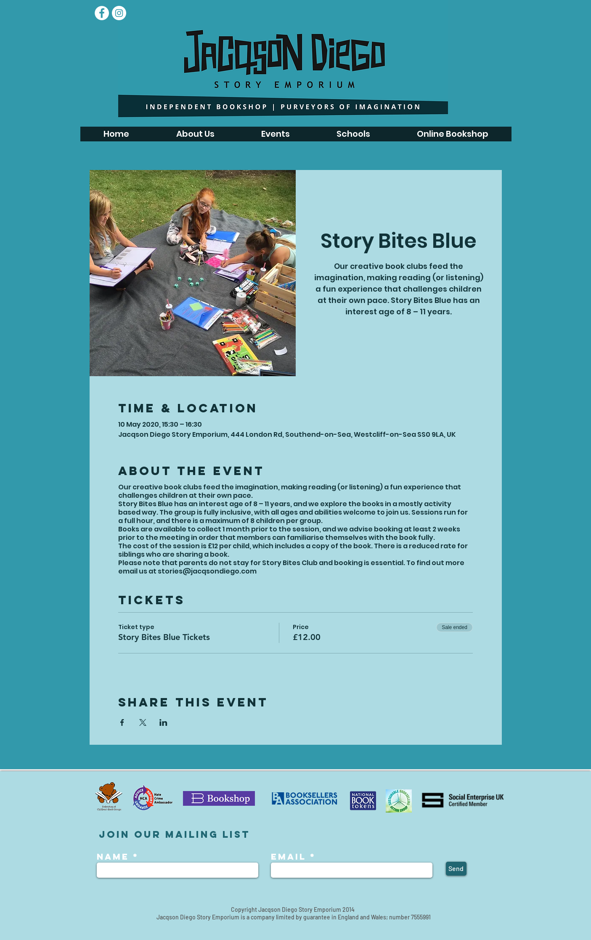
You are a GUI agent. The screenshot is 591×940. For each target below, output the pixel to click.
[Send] (456, 869)
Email (288, 856)
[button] (275, 134)
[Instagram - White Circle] (119, 13)
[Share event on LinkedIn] (163, 722)
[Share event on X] (143, 722)
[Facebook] (102, 13)
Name (115, 856)
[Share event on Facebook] (122, 722)
